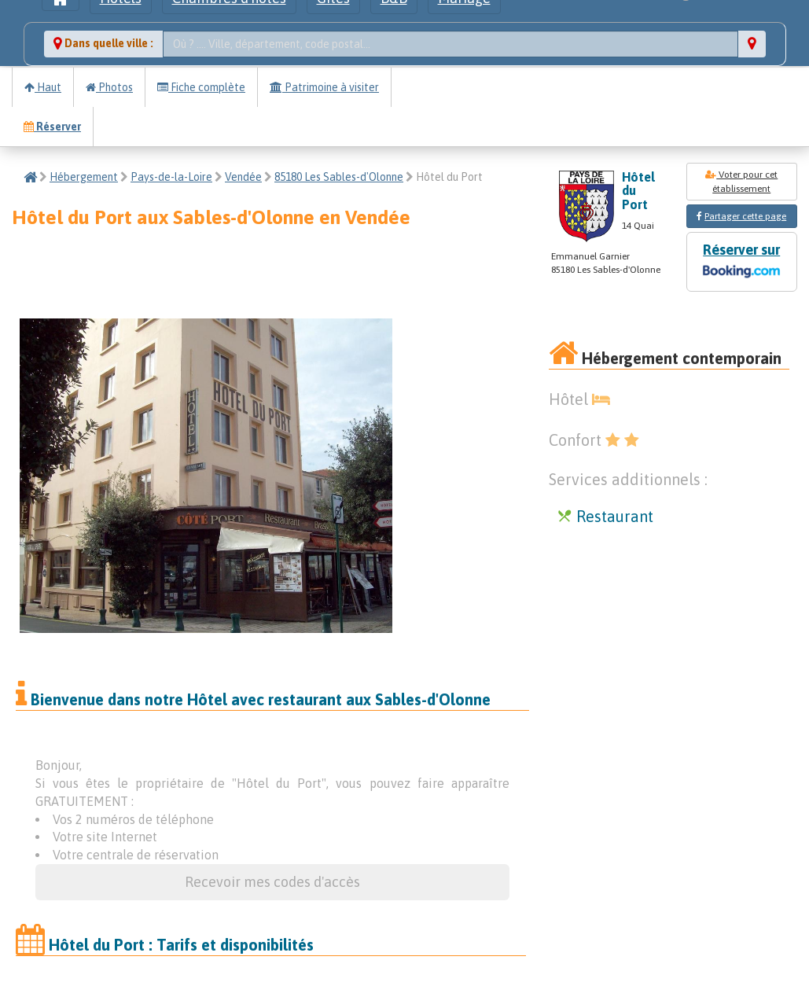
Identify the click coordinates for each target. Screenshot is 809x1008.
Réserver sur (741, 262)
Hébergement (84, 177)
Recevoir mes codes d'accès (272, 882)
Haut (42, 87)
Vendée (243, 177)
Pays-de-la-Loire (171, 177)
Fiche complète (201, 87)
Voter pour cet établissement (741, 181)
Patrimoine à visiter (324, 87)
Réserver (52, 126)
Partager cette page (745, 216)
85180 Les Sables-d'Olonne (338, 177)
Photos (109, 87)
